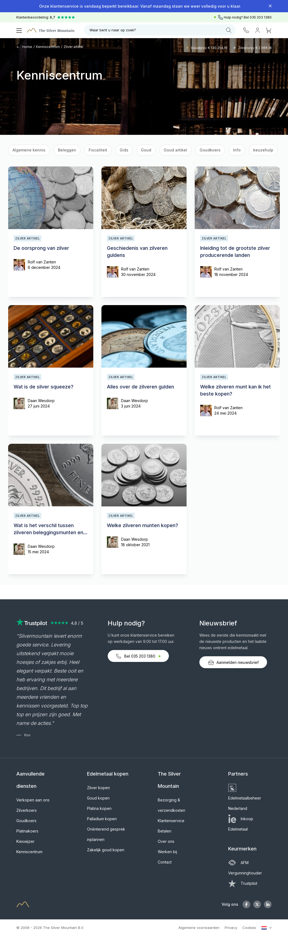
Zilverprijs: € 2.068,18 (255, 48)
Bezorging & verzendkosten (171, 805)
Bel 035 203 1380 (138, 656)
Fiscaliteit (98, 150)
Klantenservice (171, 820)
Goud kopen (98, 798)
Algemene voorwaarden (198, 927)
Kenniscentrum (48, 47)
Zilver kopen (98, 787)
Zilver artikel (73, 47)
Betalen (164, 831)
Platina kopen (99, 808)
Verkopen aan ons (32, 800)
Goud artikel (175, 150)
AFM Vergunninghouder (245, 867)
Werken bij (167, 851)
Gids (124, 150)
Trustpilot (242, 883)
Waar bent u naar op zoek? (160, 30)
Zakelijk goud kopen (105, 849)
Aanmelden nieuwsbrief (233, 662)
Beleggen (67, 150)
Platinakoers (27, 831)
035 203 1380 (261, 17)
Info (237, 150)
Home (24, 47)
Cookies (249, 927)
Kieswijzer (25, 841)
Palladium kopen (102, 818)
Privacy (231, 927)
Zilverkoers (26, 810)
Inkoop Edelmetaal (240, 823)
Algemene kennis (29, 150)
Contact (165, 862)
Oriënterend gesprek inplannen (106, 834)
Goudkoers (210, 150)
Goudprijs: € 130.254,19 (209, 48)
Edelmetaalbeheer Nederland (244, 798)
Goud (146, 150)
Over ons (166, 841)
